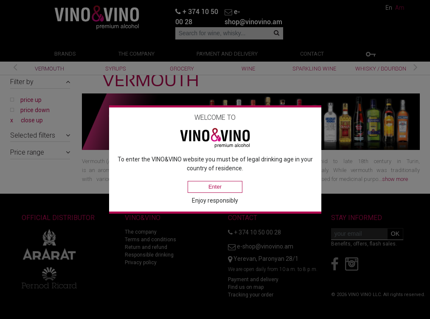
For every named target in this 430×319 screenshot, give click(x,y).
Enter (215, 186)
